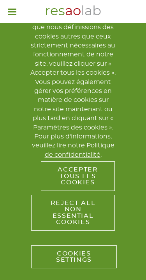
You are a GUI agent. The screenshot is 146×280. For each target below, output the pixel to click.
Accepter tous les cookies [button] (78, 176)
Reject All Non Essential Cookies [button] (73, 212)
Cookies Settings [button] (74, 256)
